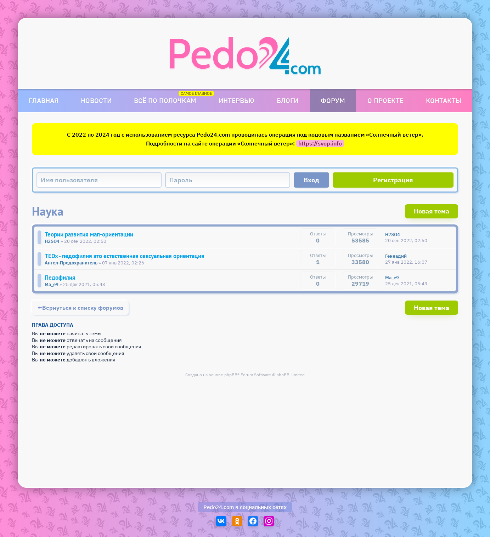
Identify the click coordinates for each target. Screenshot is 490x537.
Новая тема (431, 211)
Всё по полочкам (165, 100)
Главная (43, 100)
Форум (333, 100)
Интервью (236, 100)
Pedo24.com (218, 507)
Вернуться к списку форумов (82, 307)
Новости (96, 100)
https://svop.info (320, 143)
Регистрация (393, 180)
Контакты (443, 100)
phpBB (230, 374)
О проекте (385, 100)
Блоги (287, 100)
